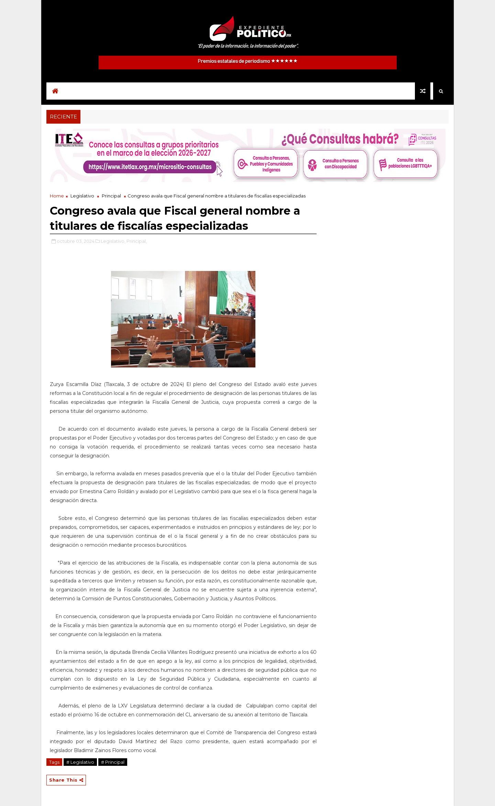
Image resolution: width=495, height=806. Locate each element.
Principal (111, 195)
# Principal (112, 762)
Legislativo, (113, 241)
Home (57, 195)
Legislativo (82, 195)
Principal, (136, 241)
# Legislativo (80, 762)
